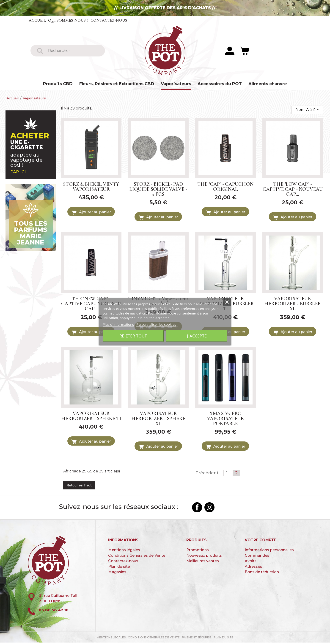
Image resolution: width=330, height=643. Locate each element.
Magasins (117, 572)
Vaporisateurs (176, 83)
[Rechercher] (73, 51)
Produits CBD (58, 83)
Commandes (257, 555)
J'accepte (197, 335)
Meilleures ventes (202, 561)
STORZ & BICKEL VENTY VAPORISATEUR (91, 187)
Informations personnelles (269, 550)
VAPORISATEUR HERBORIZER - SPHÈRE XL (158, 418)
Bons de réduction (262, 572)
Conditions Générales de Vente (136, 555)
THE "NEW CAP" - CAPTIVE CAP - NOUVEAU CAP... (91, 304)
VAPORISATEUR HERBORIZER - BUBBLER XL (292, 304)
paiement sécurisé (196, 638)
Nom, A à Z (306, 110)
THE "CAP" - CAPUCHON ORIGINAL (225, 187)
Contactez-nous (109, 20)
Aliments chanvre (267, 83)
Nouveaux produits (204, 555)
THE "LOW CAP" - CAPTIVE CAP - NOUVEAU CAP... (293, 189)
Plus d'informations (118, 324)
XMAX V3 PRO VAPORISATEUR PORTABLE (225, 418)
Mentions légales (124, 550)
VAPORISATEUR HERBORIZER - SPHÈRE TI (91, 416)
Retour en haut (79, 486)
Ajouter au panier (91, 212)
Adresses (253, 566)
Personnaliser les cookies (156, 324)
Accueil (37, 20)
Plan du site (119, 566)
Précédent (207, 473)
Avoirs (250, 561)
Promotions (197, 550)
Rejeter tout (133, 335)
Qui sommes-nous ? (68, 20)
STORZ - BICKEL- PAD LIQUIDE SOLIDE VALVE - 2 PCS (158, 189)
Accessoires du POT (220, 83)
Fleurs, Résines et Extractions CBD (116, 83)
